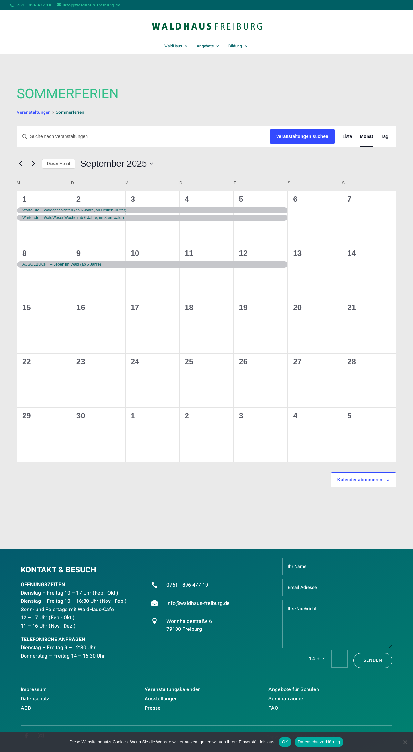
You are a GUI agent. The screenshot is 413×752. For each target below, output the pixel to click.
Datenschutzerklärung (319, 741)
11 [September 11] (189, 253)
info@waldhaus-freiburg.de (198, 603)
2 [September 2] (78, 199)
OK (285, 741)
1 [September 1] (24, 199)
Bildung (235, 46)
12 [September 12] (243, 253)
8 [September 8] (24, 253)
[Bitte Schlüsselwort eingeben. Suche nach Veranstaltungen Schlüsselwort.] (143, 136)
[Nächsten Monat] (33, 164)
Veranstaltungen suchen (302, 136)
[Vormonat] (21, 164)
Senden (372, 660)
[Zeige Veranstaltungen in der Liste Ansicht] (347, 136)
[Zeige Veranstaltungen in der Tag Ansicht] (384, 136)
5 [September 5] (241, 199)
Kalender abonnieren (359, 479)
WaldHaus (173, 46)
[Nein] (405, 742)
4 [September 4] (187, 199)
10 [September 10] (135, 253)
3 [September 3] (133, 199)
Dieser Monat (58, 163)
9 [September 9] (78, 253)
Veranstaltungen (34, 112)
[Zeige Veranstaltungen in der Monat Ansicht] (366, 136)
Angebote (205, 46)
